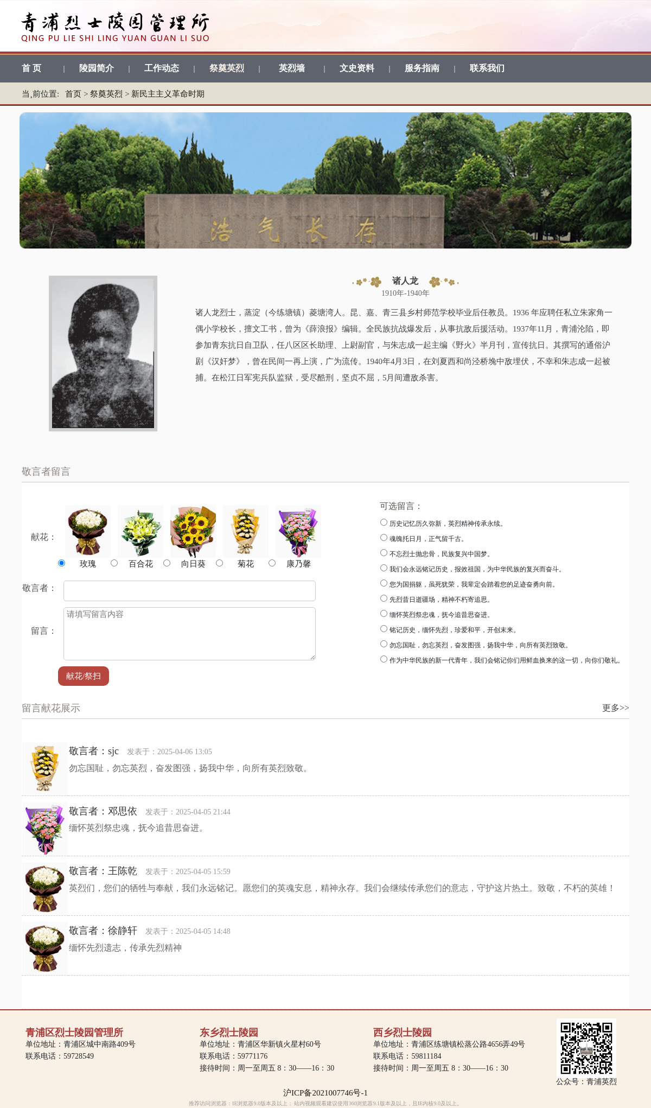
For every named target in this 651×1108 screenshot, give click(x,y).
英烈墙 (292, 68)
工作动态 (161, 68)
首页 (73, 94)
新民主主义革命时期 (168, 94)
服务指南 (422, 68)
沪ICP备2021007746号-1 (325, 1092)
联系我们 (487, 68)
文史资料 (357, 68)
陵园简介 (96, 68)
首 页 (31, 68)
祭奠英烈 (226, 68)
